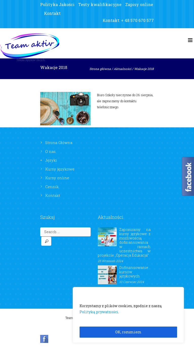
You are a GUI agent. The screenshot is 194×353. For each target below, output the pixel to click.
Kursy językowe (60, 168)
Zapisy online (139, 4)
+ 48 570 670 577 (137, 20)
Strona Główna (58, 142)
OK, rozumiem (128, 332)
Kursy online (57, 177)
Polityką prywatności (99, 311)
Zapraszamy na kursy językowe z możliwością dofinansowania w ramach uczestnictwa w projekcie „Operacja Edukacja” (124, 242)
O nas (50, 151)
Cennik (52, 186)
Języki (51, 160)
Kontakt (52, 13)
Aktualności (122, 69)
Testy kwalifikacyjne (100, 4)
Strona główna (100, 69)
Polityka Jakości (57, 4)
